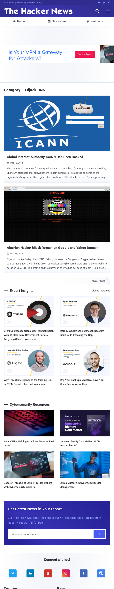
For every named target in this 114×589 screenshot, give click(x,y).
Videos (95, 290)
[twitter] (13, 573)
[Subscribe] (99, 534)
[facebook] (83, 573)
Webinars (95, 21)
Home (19, 21)
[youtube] (48, 573)
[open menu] (108, 11)
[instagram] (66, 573)
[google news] (101, 573)
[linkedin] (30, 573)
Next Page (100, 280)
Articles (105, 290)
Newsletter (57, 21)
